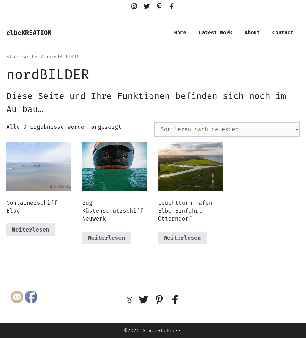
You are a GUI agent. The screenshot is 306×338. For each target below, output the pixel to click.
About (252, 32)
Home (180, 32)
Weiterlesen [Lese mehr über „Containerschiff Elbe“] (30, 229)
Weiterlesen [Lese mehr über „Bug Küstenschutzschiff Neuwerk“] (106, 237)
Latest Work (215, 32)
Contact (282, 32)
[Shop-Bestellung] (227, 129)
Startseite (21, 57)
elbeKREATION (29, 32)
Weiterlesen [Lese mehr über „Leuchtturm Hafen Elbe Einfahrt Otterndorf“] (182, 237)
